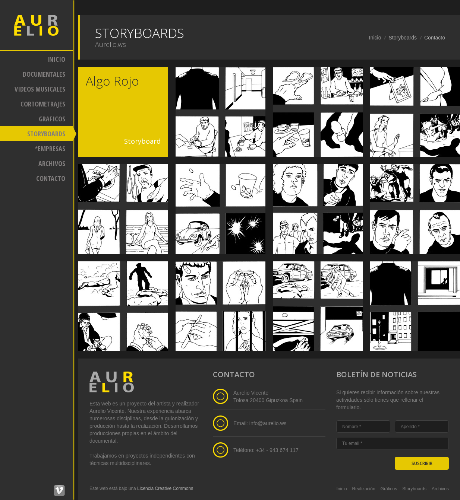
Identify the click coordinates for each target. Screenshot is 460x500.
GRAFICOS (52, 118)
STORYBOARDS (46, 133)
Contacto (434, 38)
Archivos (440, 488)
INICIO (56, 59)
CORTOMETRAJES (43, 103)
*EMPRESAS (50, 148)
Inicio (375, 38)
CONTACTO (50, 178)
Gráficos (389, 488)
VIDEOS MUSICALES (40, 89)
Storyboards (402, 38)
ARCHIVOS (51, 163)
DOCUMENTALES (44, 74)
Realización (363, 488)
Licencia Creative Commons (165, 488)
